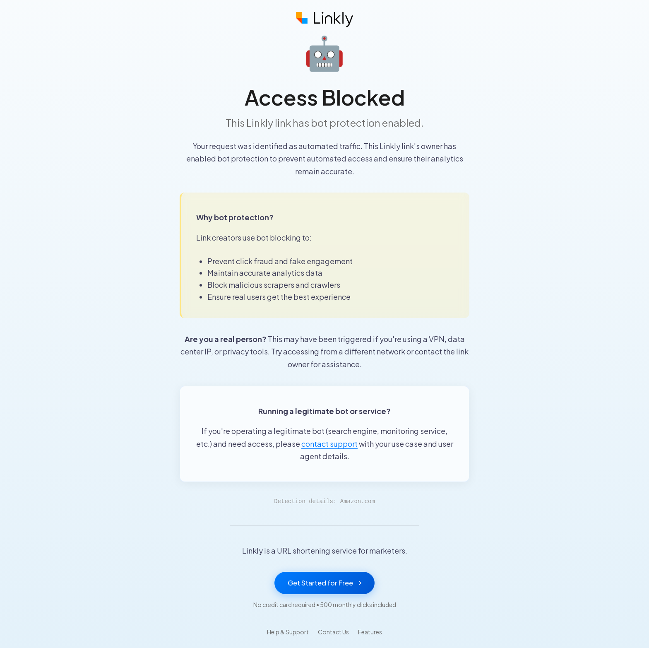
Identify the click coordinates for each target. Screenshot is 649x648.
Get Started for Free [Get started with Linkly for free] (324, 582)
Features (370, 632)
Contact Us (333, 632)
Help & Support (288, 632)
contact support (329, 443)
